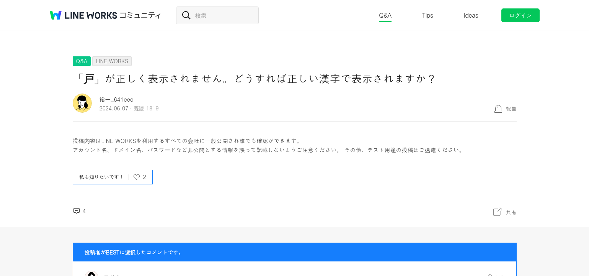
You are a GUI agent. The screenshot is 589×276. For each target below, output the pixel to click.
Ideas (471, 15)
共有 (511, 212)
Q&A (385, 15)
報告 (511, 108)
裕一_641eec (117, 99)
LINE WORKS (112, 61)
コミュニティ (140, 15)
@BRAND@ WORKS (83, 15)
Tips (427, 15)
